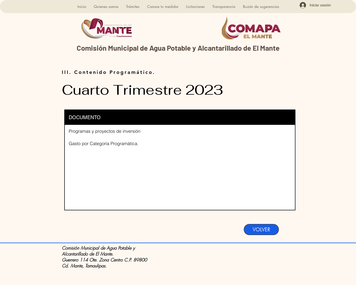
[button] (106, 6)
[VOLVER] (261, 229)
